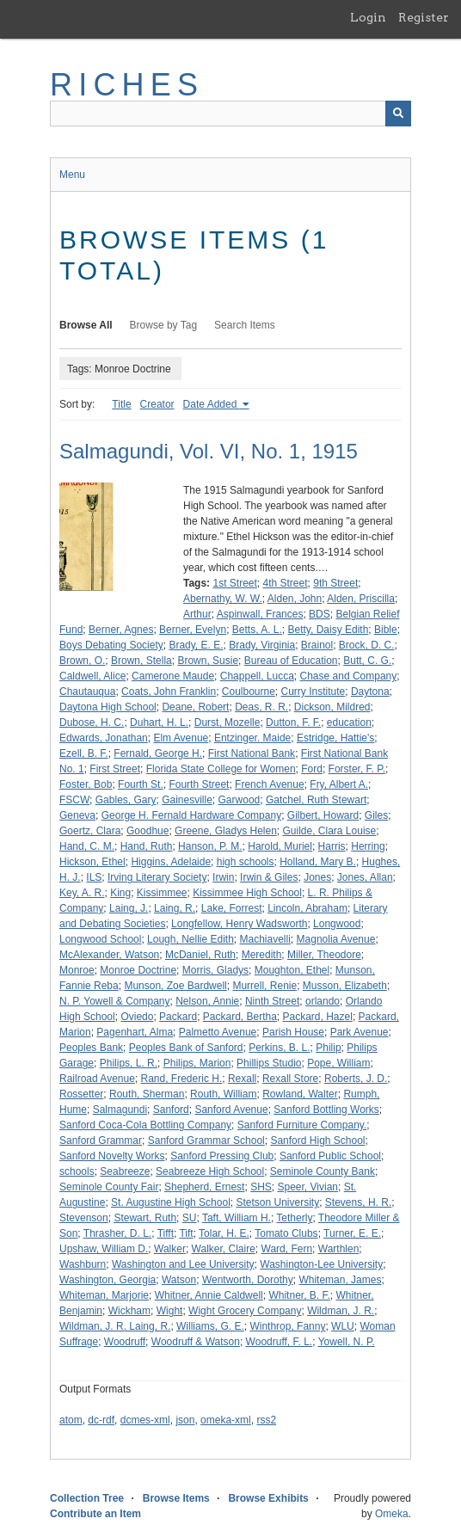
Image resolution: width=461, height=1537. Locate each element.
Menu (72, 175)
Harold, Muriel (280, 846)
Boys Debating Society (111, 645)
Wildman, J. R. (340, 1311)
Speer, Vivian (308, 1187)
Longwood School (100, 939)
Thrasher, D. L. (117, 1233)
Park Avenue (359, 1032)
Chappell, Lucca (257, 676)
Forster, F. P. (357, 769)
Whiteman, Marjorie (104, 1295)
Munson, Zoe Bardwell (175, 986)
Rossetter (81, 1094)
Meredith (262, 955)
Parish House (293, 1032)
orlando (322, 1001)
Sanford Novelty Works (112, 1156)
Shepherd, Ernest (204, 1187)
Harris (332, 846)
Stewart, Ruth (145, 1218)
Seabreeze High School (210, 1171)
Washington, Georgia (107, 1280)
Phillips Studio (269, 1063)
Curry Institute (313, 692)
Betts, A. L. (257, 630)
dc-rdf (101, 1420)
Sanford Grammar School (206, 1140)
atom (71, 1420)
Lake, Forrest (231, 908)
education (349, 722)
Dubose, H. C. (91, 722)
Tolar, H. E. (224, 1233)
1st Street (234, 583)
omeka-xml (225, 1420)
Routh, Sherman (146, 1094)
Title (121, 404)
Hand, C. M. (86, 846)
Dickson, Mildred (332, 707)
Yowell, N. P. (346, 1342)
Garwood (239, 800)
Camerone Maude (173, 676)
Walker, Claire (223, 1249)
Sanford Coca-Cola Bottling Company (145, 1125)
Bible (385, 630)
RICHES (127, 84)
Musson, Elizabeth (345, 986)
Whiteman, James (339, 1280)
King (120, 893)
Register (423, 17)
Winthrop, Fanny (287, 1326)
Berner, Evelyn (192, 630)
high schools (245, 862)
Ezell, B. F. (83, 753)
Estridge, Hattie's (335, 738)
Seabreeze (125, 1171)
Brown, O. (82, 661)
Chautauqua (87, 692)
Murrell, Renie (264, 986)
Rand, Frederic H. (182, 1079)
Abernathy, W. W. (222, 599)
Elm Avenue (180, 738)
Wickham (129, 1311)
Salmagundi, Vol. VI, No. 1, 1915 (208, 451)
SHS (261, 1187)
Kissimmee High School (247, 893)
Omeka (392, 1514)
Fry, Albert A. (339, 784)
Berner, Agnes (121, 630)
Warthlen (339, 1249)
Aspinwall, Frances (260, 614)
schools (77, 1171)
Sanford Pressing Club (222, 1156)
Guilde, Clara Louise (330, 831)
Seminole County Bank (322, 1171)
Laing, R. (174, 908)
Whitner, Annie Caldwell (209, 1295)
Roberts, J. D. (355, 1079)
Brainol (317, 645)
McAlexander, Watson (109, 955)
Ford (312, 769)
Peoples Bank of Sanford (186, 1048)
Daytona (370, 692)
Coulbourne (248, 692)
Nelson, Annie (207, 1001)
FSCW (74, 800)
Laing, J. (128, 908)
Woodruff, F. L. (279, 1342)
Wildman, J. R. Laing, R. (114, 1326)
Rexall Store (290, 1079)
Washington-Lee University (321, 1264)
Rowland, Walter (300, 1094)
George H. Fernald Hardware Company (191, 815)
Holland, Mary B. (318, 862)
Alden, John (294, 599)
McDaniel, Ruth (200, 955)
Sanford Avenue (230, 1110)
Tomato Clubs (286, 1233)
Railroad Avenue (97, 1079)
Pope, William (338, 1063)
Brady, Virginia (262, 645)
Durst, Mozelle (227, 722)
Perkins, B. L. (279, 1048)
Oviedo (136, 1017)
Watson (179, 1280)
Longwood (336, 924)
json (184, 1420)
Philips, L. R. (128, 1063)
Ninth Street (272, 1001)
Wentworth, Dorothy (247, 1280)
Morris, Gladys (215, 970)
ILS (93, 877)
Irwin (223, 877)
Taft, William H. (236, 1218)
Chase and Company (348, 676)
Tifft (165, 1233)
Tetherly (294, 1218)
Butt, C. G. (367, 661)
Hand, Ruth (146, 846)
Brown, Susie (207, 661)
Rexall (242, 1079)
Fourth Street (199, 784)
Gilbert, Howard (323, 815)
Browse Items (176, 1498)
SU (189, 1218)
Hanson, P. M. (210, 846)
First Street (114, 769)
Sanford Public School (330, 1156)
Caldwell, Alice (92, 676)
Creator (157, 404)
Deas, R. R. (261, 707)
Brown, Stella (141, 661)
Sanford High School (317, 1140)
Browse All (86, 325)
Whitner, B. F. (298, 1295)
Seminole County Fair (108, 1187)
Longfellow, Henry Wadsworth (239, 924)
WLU (342, 1326)
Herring (367, 846)
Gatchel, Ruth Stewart (316, 800)
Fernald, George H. (158, 753)
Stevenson (83, 1218)
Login (368, 17)
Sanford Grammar (100, 1140)
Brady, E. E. (196, 645)
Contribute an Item (95, 1514)
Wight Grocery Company (244, 1311)
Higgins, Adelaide (171, 862)
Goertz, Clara (89, 831)
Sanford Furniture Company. (302, 1125)
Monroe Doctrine (138, 970)
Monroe (77, 970)
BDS (319, 614)
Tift (186, 1233)
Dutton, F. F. (293, 722)
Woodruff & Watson (195, 1342)
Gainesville (187, 800)
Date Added (211, 404)
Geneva (77, 815)
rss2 (266, 1420)
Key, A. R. (81, 893)
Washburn (82, 1264)
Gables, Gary (126, 800)
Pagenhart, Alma (134, 1032)
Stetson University (277, 1202)
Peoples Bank (91, 1048)
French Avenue (269, 784)
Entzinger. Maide (252, 738)
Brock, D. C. (367, 645)
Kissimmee (162, 893)
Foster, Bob (85, 784)
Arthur (197, 614)
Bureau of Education (291, 661)
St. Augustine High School (170, 1202)
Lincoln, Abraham (307, 908)
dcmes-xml (145, 1420)
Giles (376, 815)
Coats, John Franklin (168, 692)
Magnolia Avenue (336, 939)
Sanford (171, 1110)
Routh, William (223, 1094)
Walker (170, 1249)
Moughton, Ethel (292, 970)
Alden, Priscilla (361, 599)
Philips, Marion (197, 1063)
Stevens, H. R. (358, 1202)
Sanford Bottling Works (326, 1110)
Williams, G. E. (210, 1326)
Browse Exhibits (268, 1498)
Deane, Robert (195, 707)
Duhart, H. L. (159, 722)
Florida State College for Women (221, 769)
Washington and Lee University (183, 1264)
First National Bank (251, 753)
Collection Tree (87, 1498)
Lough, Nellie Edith (190, 939)
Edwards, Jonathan (103, 738)
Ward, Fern (287, 1249)
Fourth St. (140, 784)
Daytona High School (108, 707)
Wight (170, 1311)
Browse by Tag (164, 325)
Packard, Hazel (318, 1017)
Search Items (244, 325)
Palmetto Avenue (218, 1032)
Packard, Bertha (240, 1017)
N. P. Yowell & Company (114, 1001)
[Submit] (398, 113)
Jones (317, 877)
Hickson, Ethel (92, 862)
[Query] (230, 113)
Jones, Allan (365, 877)
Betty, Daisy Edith (328, 630)
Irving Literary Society (157, 877)
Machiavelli (265, 939)
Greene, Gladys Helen (226, 831)
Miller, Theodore (324, 955)
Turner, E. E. (352, 1233)
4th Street (285, 583)
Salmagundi (120, 1110)
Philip (328, 1048)
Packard (178, 1017)
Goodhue (147, 831)
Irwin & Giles (269, 877)
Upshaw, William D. (103, 1249)
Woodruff (124, 1342)
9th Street (335, 583)
